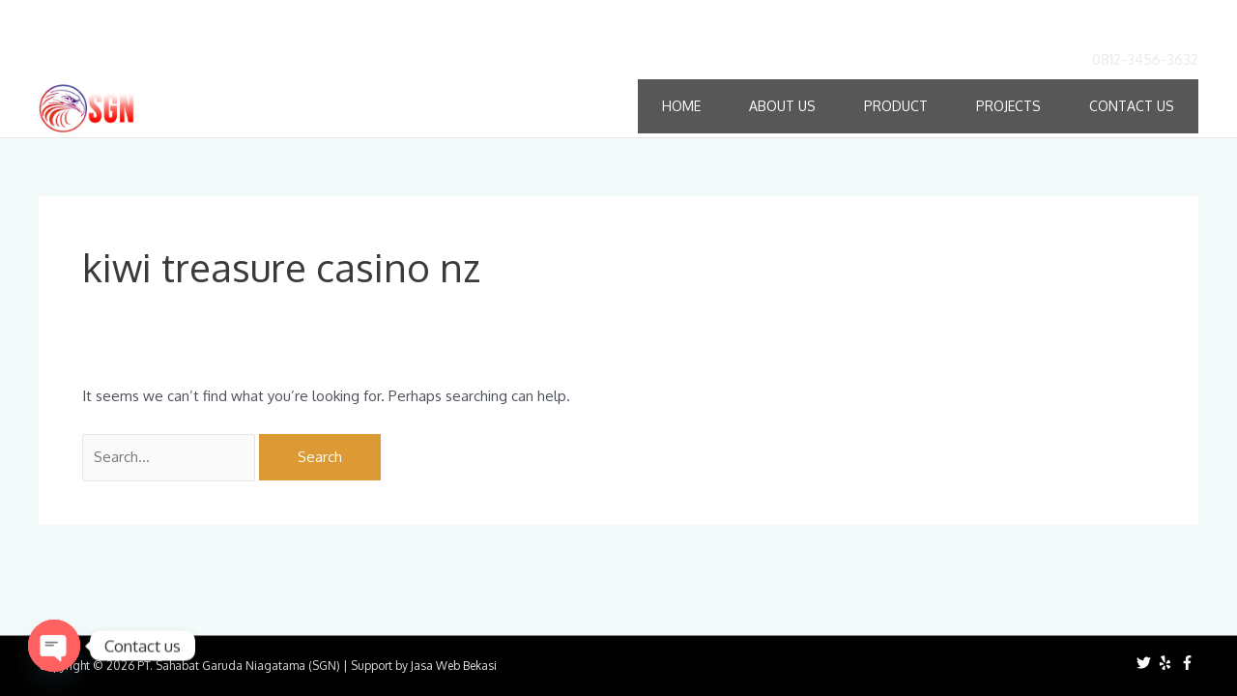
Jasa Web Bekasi (454, 665)
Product (896, 106)
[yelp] (1167, 662)
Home (681, 106)
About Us (782, 106)
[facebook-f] (1189, 662)
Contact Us (1131, 106)
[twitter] (1146, 662)
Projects (1008, 106)
